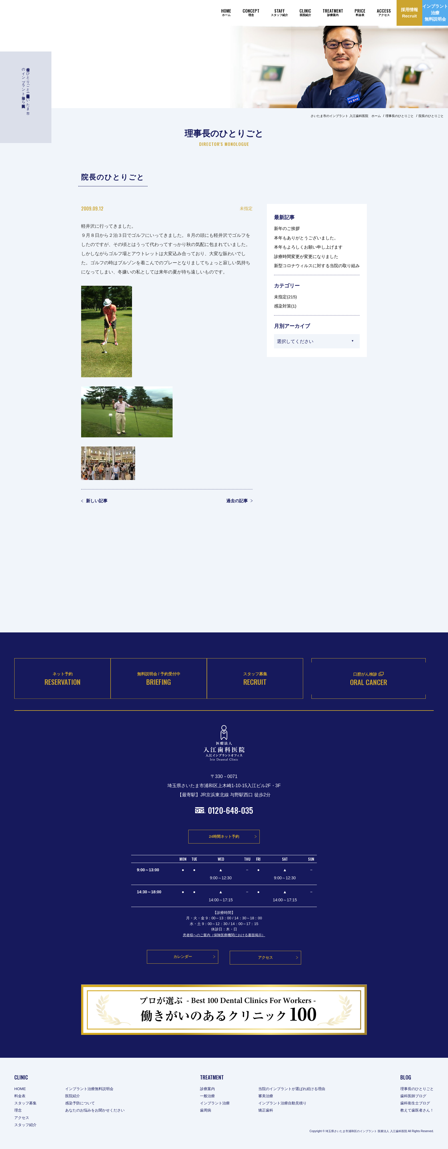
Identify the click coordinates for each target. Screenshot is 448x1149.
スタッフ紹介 (26, 1125)
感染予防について (83, 1103)
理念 (18, 1111)
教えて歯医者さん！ (416, 1111)
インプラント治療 (214, 1103)
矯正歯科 (267, 1111)
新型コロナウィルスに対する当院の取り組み (317, 265)
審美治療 (267, 1096)
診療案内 (206, 1089)
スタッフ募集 (26, 1103)
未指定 (246, 208)
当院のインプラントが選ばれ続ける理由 (295, 1089)
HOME (20, 1089)
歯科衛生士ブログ (414, 1103)
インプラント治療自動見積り (285, 1103)
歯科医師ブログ (412, 1096)
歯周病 (204, 1111)
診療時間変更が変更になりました (306, 256)
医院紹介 (75, 1096)
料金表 (20, 1096)
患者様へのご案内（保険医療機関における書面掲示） (224, 937)
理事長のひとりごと (416, 1089)
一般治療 (206, 1096)
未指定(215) (285, 296)
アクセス (22, 1118)
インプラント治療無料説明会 (93, 1089)
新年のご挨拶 (287, 228)
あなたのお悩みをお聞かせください (99, 1111)
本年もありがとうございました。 (306, 237)
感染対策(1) (285, 305)
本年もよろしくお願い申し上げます (308, 247)
